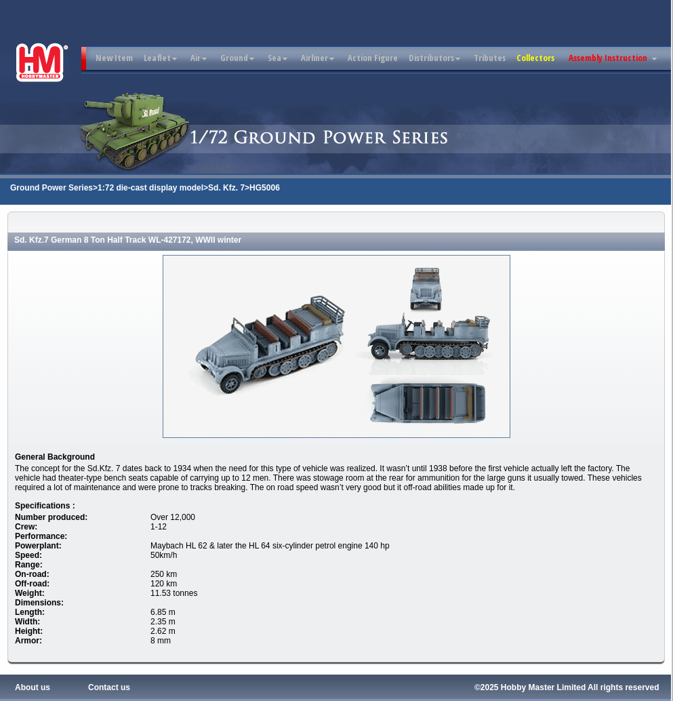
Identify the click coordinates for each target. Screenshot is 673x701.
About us (32, 687)
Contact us (109, 687)
